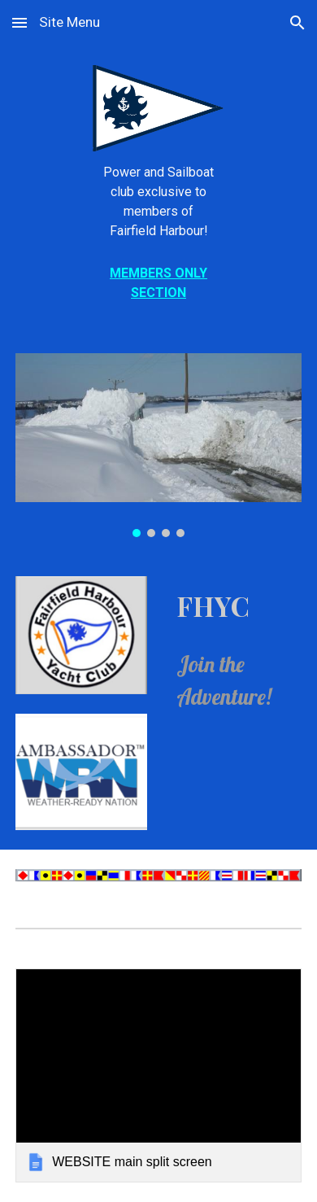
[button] (19, 22)
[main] (158, 201)
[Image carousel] (158, 445)
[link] (158, 1075)
